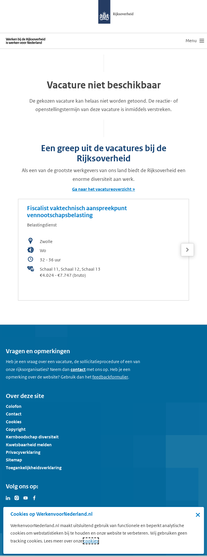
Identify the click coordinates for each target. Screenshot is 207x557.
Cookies (13, 421)
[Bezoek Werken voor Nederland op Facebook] (34, 497)
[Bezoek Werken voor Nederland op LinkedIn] (8, 497)
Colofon (13, 406)
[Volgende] (187, 249)
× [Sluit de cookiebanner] (198, 514)
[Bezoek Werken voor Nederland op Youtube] (25, 497)
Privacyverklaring (23, 452)
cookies (90, 541)
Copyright (16, 429)
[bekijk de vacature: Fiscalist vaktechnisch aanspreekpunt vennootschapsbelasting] (103, 250)
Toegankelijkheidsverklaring (34, 467)
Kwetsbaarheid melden (29, 444)
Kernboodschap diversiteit (32, 437)
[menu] (195, 40)
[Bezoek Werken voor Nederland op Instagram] (16, 497)
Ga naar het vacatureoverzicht (102, 189)
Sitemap (14, 460)
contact (78, 369)
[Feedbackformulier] (110, 377)
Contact (13, 414)
